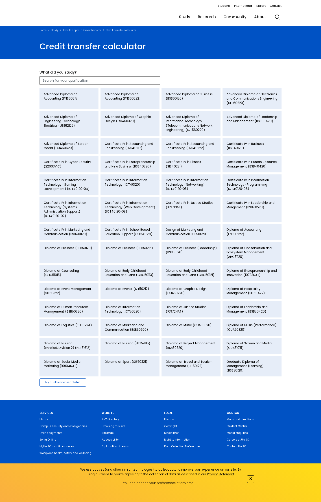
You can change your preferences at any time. (158, 483)
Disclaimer (171, 433)
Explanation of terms (115, 446)
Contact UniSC (236, 446)
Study (184, 17)
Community (235, 17)
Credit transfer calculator (121, 30)
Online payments (50, 433)
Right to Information (177, 439)
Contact (276, 6)
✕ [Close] (250, 478)
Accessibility (110, 439)
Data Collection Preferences (182, 446)
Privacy (169, 419)
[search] (277, 17)
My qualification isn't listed (63, 382)
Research (207, 17)
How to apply (71, 30)
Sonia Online (47, 439)
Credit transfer (92, 30)
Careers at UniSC (238, 439)
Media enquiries (237, 433)
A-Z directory (110, 419)
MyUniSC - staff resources (56, 446)
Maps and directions (240, 419)
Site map (108, 433)
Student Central (237, 426)
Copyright (170, 426)
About (260, 17)
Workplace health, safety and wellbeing (65, 453)
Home (42, 30)
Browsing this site (113, 426)
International (243, 6)
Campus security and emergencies (63, 426)
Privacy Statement (220, 474)
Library (261, 6)
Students (224, 6)
